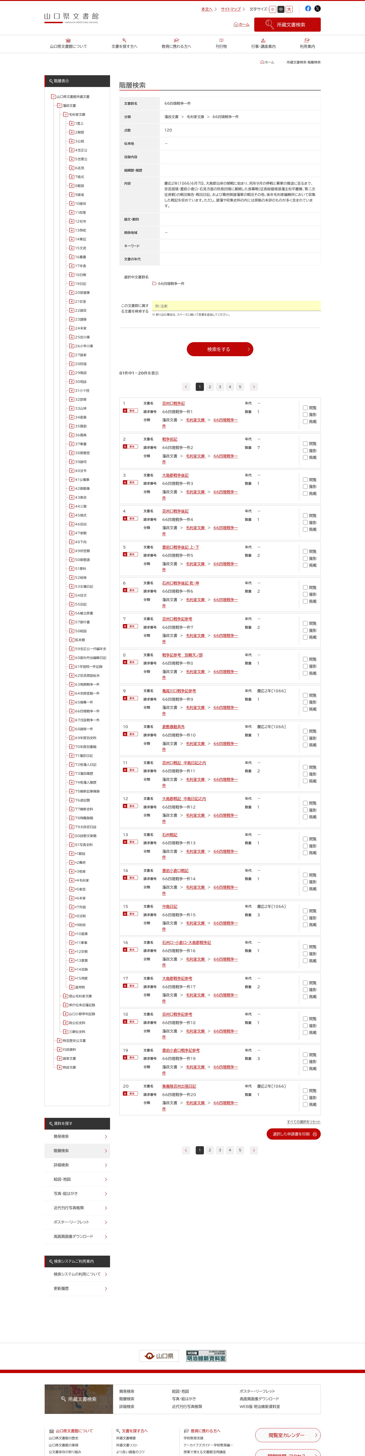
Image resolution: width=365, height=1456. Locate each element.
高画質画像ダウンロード (73, 1236)
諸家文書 (69, 1058)
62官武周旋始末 (87, 675)
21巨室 (80, 301)
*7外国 (80, 907)
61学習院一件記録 (89, 666)
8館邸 (79, 185)
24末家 (81, 328)
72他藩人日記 (85, 764)
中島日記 (169, 906)
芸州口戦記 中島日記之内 (184, 763)
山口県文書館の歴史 (63, 1438)
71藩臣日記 (84, 755)
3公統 (79, 141)
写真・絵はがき (66, 1193)
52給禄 (81, 577)
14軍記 (80, 239)
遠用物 (80, 987)
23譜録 (81, 319)
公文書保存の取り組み (65, 1452)
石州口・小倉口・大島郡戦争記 (186, 942)
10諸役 (80, 203)
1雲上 (79, 123)
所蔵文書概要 (126, 1438)
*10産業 (81, 934)
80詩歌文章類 (85, 836)
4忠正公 (81, 150)
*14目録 (81, 969)
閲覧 (310, 407)
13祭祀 (80, 230)
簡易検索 (61, 1136)
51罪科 (80, 568)
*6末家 (80, 898)
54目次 (81, 595)
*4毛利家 (82, 880)
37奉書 (81, 444)
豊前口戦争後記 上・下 (180, 547)
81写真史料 (84, 844)
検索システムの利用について (77, 1274)
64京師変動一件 (87, 693)
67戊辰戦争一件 (87, 720)
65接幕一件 (84, 702)
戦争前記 (169, 439)
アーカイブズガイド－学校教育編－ (208, 1445)
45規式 (81, 515)
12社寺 (80, 221)
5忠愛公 (81, 159)
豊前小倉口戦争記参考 (181, 1050)
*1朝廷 (80, 853)
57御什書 (82, 622)
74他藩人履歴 (85, 782)
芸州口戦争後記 (175, 511)
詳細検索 (61, 1165)
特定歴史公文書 (74, 1040)
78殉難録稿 (84, 818)
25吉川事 (82, 337)
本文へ (209, 9)
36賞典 (81, 435)
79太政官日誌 (85, 827)
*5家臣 (80, 889)
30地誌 (81, 381)
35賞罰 (81, 426)
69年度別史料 (85, 738)
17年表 (80, 266)
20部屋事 (82, 292)
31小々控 (82, 390)
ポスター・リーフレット (71, 1222)
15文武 (80, 248)
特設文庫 (69, 1067)
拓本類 (80, 640)
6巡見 (79, 168)
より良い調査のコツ (130, 1452)
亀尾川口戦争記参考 (179, 691)
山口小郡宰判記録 (82, 1014)
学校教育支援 (193, 1438)
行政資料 (69, 1049)
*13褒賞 (81, 960)
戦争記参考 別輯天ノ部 (182, 655)
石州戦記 (169, 835)
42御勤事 (82, 488)
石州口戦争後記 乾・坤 (180, 583)
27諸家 (81, 355)
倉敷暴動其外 (173, 727)
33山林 (81, 408)
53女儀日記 (84, 586)
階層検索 (61, 1151)
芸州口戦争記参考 (177, 619)
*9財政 (80, 925)
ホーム (244, 24)
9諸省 (79, 194)
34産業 (81, 417)
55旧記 (81, 604)
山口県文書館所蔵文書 (73, 96)
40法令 (81, 470)
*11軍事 (81, 942)
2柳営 (79, 132)
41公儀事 (82, 479)
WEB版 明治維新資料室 (260, 1406)
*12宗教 (81, 951)
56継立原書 (84, 613)
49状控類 (82, 551)
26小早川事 (84, 346)
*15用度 (81, 978)
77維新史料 (84, 809)
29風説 (81, 372)
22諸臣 (81, 310)
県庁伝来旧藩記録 (82, 1005)
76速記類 (82, 800)
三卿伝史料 (77, 1031)
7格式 (79, 177)
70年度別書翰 (85, 747)
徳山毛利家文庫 (80, 996)
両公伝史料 (77, 1023)
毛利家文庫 (77, 114)
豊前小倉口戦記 (175, 870)
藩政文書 (69, 105)
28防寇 (81, 364)
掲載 (310, 421)
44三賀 (81, 506)
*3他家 (80, 871)
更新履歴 (61, 1288)
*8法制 (80, 916)
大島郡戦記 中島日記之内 (184, 799)
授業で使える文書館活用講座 (205, 1452)
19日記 (80, 283)
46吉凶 (81, 524)
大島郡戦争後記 (175, 475)
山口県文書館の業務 (63, 1445)
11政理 (80, 212)
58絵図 (81, 631)
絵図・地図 (62, 1179)
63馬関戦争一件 (87, 684)
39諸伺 (81, 462)
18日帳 (80, 275)
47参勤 (81, 533)
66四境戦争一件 (87, 711)
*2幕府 (80, 862)
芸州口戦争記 (173, 403)
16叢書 (80, 257)
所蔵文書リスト (127, 1445)
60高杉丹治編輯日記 (90, 657)
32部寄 (81, 399)
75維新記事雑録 (87, 791)
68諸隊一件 (84, 729)
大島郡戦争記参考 (177, 978)
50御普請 (82, 559)
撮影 (310, 414)
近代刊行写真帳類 (69, 1208)
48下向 (81, 542)
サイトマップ (233, 9)
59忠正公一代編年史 (90, 649)
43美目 (81, 497)
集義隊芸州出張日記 (179, 1086)
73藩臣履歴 (84, 773)
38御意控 (82, 453)
